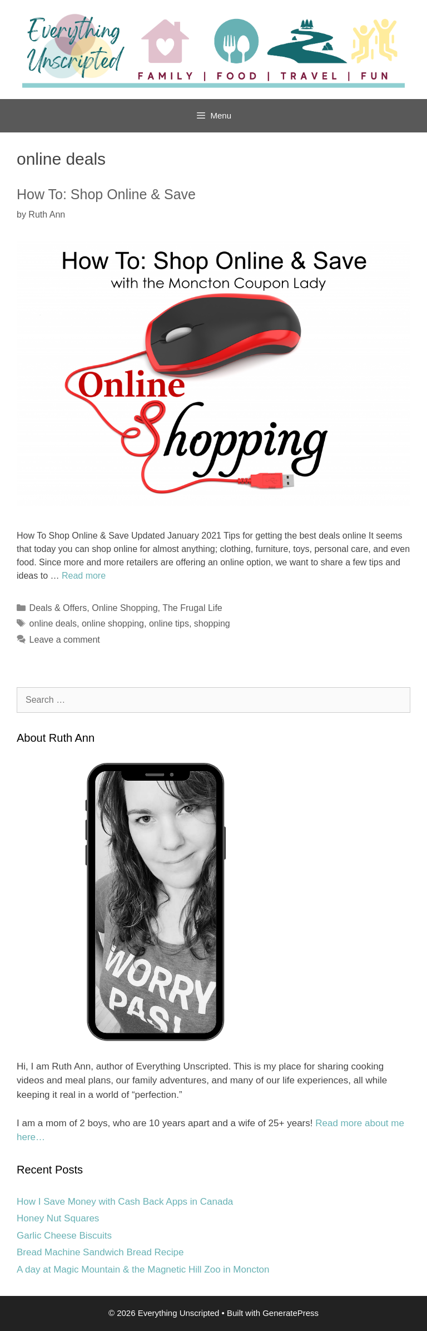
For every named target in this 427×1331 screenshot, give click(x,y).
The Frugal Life (192, 608)
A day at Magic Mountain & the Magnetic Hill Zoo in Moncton (143, 1269)
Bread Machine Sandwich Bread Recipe (100, 1252)
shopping (212, 623)
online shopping (113, 623)
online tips (169, 623)
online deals (53, 623)
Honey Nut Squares (58, 1218)
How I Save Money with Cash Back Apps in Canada (125, 1201)
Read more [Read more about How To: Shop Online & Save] (84, 575)
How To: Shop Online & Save (106, 194)
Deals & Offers (58, 608)
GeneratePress (290, 1313)
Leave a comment (64, 639)
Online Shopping (124, 608)
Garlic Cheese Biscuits (64, 1235)
